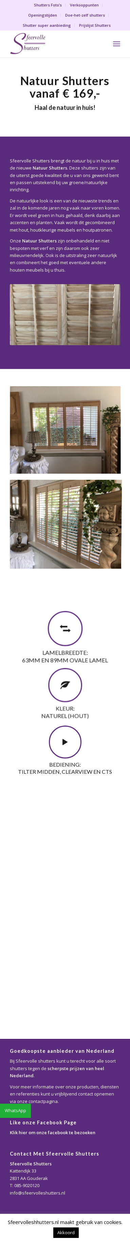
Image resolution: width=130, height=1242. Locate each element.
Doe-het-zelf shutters (85, 15)
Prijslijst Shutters (95, 25)
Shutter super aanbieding (47, 25)
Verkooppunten (84, 4)
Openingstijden (42, 15)
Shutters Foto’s (48, 4)
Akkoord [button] (66, 1232)
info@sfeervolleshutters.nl (37, 1193)
